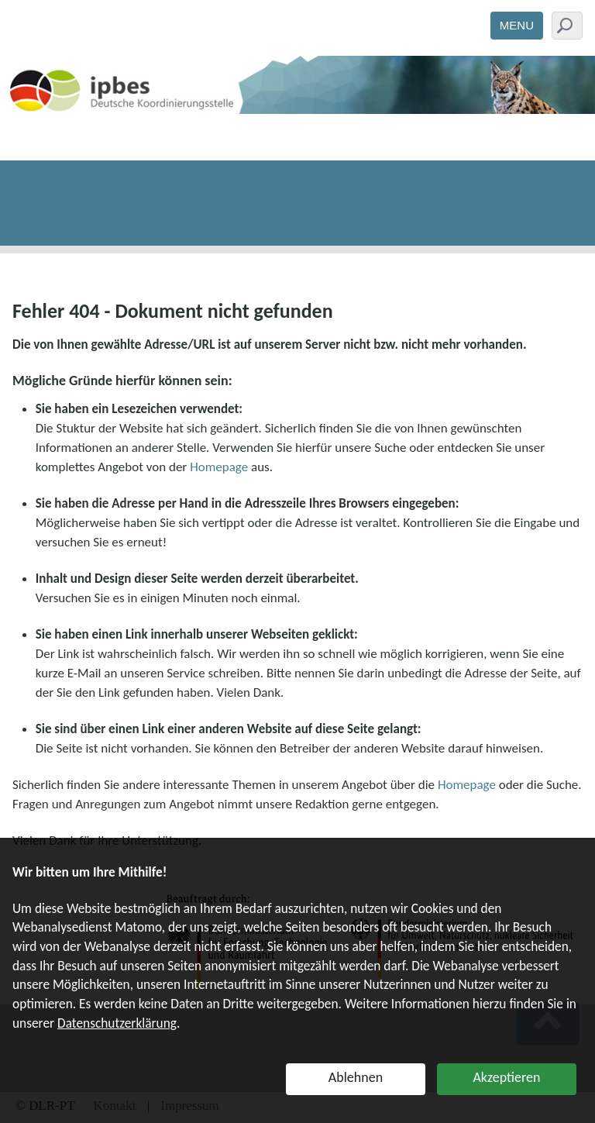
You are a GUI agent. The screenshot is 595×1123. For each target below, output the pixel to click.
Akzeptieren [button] (506, 1077)
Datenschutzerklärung (117, 1023)
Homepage (219, 467)
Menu (517, 25)
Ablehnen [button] (355, 1077)
